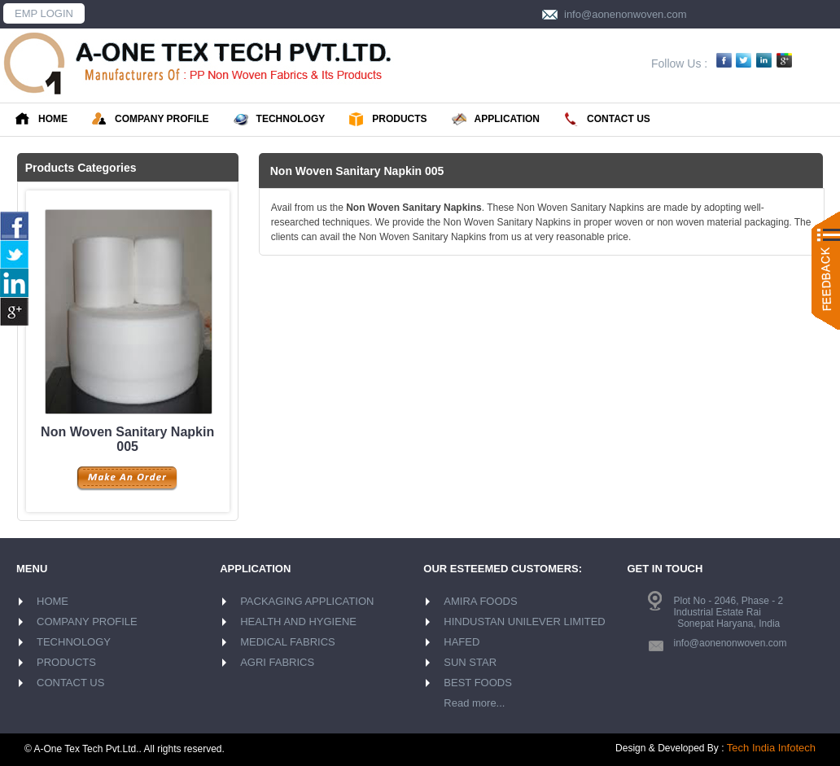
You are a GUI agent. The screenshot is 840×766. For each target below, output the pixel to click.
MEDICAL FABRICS (287, 642)
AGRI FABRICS (277, 662)
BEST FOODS (478, 682)
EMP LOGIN (44, 13)
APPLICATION (496, 119)
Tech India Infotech (771, 748)
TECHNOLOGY (280, 119)
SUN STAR (470, 662)
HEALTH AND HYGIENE (298, 621)
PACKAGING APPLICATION (307, 601)
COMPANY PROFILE (150, 119)
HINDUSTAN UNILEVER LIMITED (524, 621)
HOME (41, 119)
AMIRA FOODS (480, 601)
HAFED (461, 642)
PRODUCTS (388, 119)
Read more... (474, 703)
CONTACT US (607, 119)
